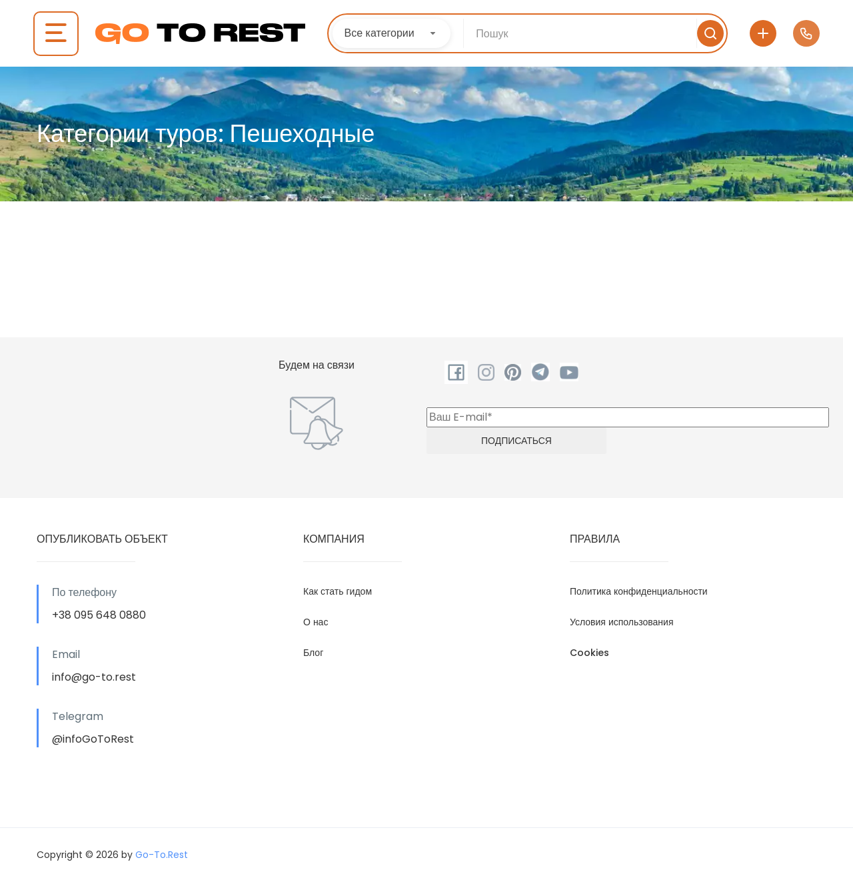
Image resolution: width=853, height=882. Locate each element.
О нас (315, 622)
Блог (313, 652)
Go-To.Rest (161, 854)
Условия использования (622, 622)
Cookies (589, 652)
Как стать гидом (337, 591)
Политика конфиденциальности (639, 591)
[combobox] (391, 33)
